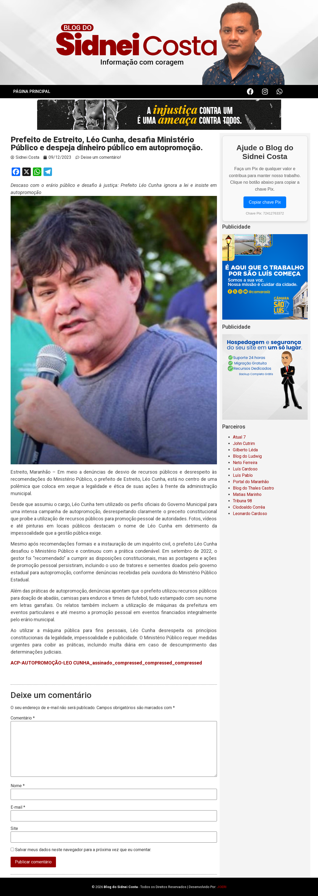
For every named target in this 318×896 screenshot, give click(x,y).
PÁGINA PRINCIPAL (31, 91)
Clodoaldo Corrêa (249, 507)
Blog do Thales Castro (253, 488)
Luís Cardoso (245, 468)
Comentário (23, 718)
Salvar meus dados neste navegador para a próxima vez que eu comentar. (83, 850)
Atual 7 (239, 437)
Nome (18, 786)
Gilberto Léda (245, 449)
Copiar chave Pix (265, 202)
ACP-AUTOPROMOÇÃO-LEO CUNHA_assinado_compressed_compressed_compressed (106, 663)
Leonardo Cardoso (250, 513)
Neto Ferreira (245, 462)
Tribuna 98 (242, 500)
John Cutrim (244, 443)
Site (14, 828)
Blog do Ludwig (247, 456)
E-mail (18, 807)
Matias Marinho (247, 494)
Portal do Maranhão (251, 481)
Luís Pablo (243, 475)
